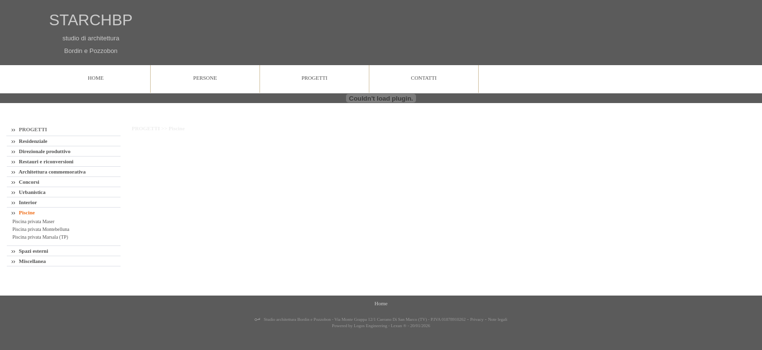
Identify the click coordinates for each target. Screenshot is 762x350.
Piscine (23, 212)
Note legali (497, 319)
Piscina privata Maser (32, 221)
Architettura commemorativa (49, 172)
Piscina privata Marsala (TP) (39, 237)
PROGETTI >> (150, 128)
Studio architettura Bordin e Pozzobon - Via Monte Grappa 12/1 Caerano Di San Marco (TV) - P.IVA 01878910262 (364, 319)
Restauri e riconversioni (42, 161)
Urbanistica (29, 192)
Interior (24, 202)
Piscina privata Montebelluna (40, 229)
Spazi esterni (30, 251)
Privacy (477, 319)
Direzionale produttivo (41, 151)
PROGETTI (29, 129)
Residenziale (29, 141)
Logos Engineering (370, 325)
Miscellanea (29, 261)
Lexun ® (398, 325)
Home (381, 303)
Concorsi (25, 182)
